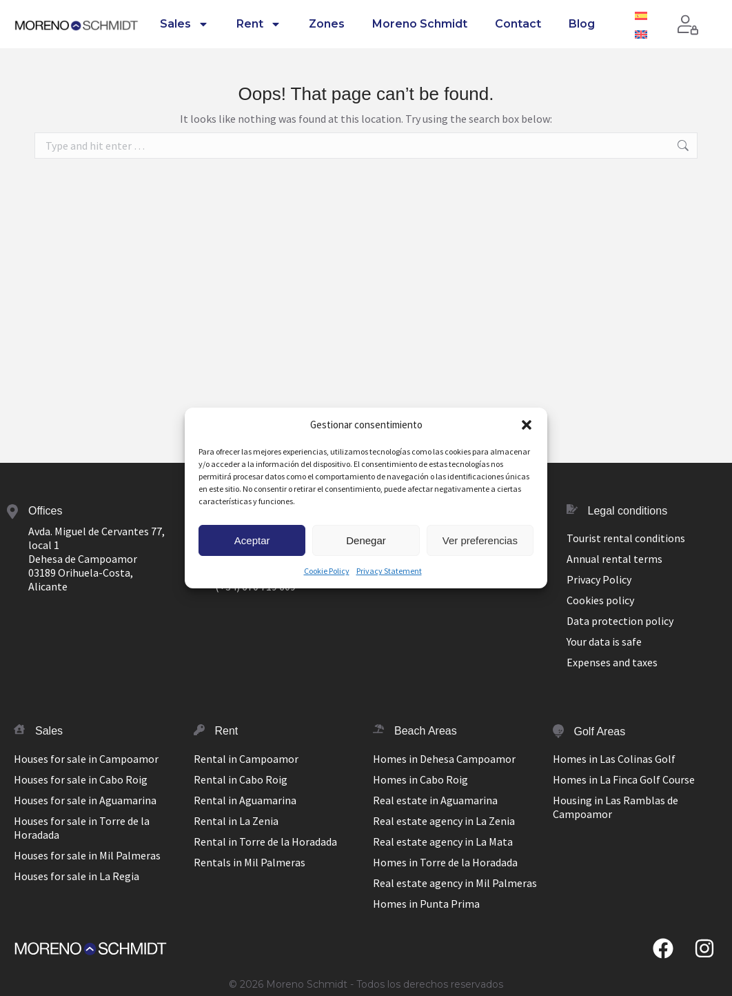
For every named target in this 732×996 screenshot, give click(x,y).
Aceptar (252, 540)
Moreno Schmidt (419, 23)
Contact (518, 23)
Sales (184, 24)
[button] (526, 425)
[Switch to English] (641, 33)
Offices (45, 511)
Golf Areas (600, 731)
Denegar (366, 540)
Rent (258, 24)
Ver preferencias (480, 540)
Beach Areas (425, 731)
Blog (582, 23)
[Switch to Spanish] (641, 15)
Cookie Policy (326, 571)
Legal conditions (628, 511)
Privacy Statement (389, 571)
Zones (327, 23)
